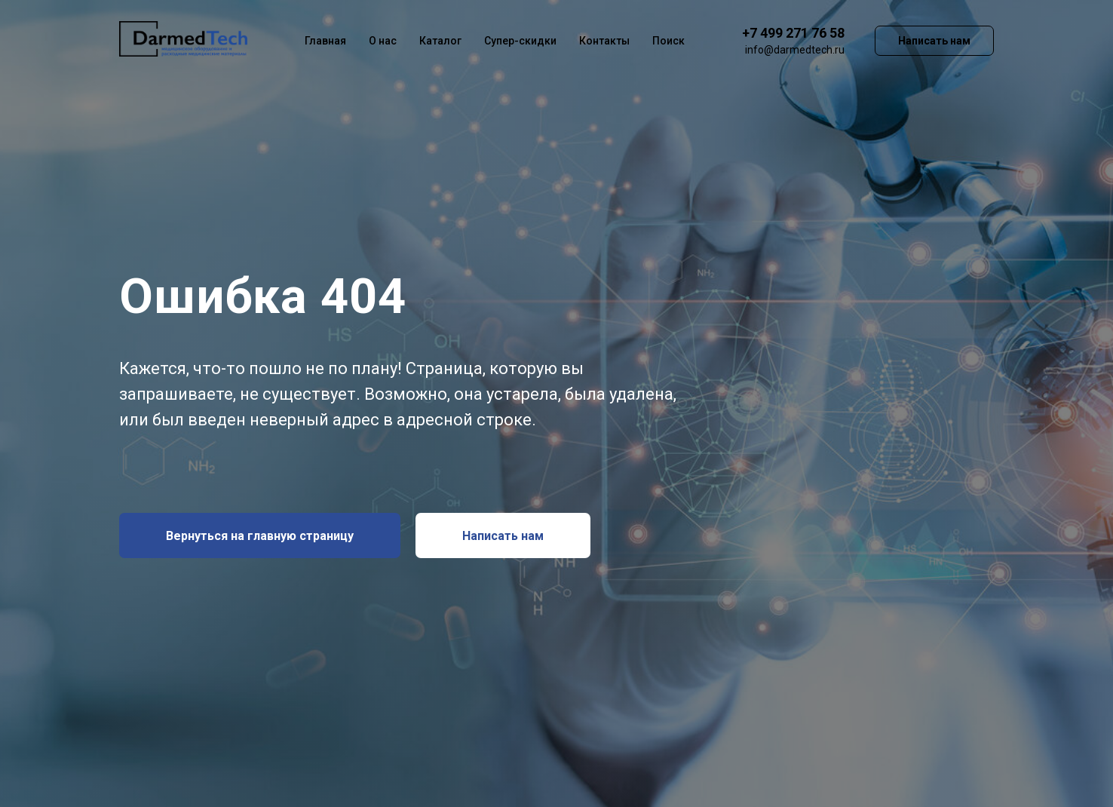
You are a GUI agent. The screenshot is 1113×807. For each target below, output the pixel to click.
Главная (325, 41)
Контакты (604, 41)
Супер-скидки (520, 41)
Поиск (668, 41)
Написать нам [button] (934, 41)
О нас (383, 41)
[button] (502, 535)
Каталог (440, 41)
